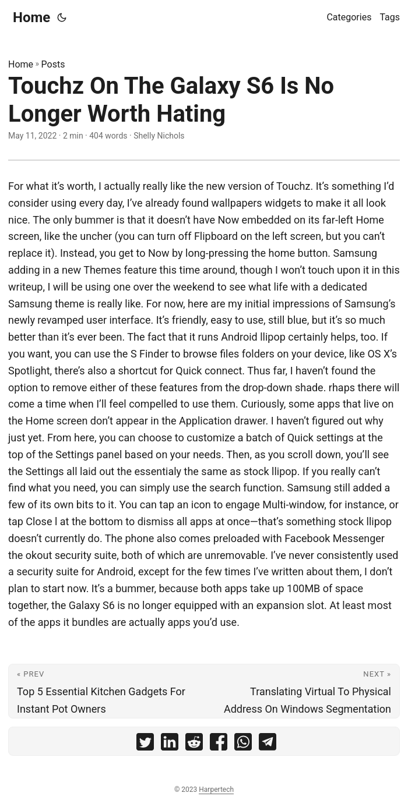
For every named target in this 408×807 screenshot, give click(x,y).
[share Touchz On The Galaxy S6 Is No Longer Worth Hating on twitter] (145, 744)
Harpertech (216, 789)
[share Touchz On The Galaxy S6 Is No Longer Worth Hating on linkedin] (169, 744)
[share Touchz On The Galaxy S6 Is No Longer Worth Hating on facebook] (218, 744)
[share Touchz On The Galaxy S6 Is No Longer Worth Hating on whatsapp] (243, 744)
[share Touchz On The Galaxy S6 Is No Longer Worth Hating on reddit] (194, 744)
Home (31, 17)
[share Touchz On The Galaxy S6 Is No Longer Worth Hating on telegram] (267, 744)
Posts (53, 64)
